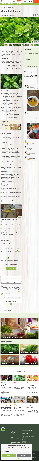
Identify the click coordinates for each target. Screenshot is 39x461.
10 (37, 79)
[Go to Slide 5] (19, 44)
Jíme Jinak (12, 258)
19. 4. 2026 (29, 86)
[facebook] (35, 15)
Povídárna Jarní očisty (31, 153)
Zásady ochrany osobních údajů (23, 458)
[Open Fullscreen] (37, 18)
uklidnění (9, 310)
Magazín (5, 7)
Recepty (2, 3)
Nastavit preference (23, 455)
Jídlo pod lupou (10, 7)
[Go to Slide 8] (32, 44)
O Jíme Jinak (13, 433)
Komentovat (19, 291)
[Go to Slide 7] (27, 44)
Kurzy (6, 3)
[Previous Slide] (1, 30)
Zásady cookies (9, 458)
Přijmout (8, 455)
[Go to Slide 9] (36, 44)
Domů (2, 7)
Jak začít (25, 3)
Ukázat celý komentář (33, 121)
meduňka (5, 310)
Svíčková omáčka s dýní (31, 87)
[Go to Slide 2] (6, 44)
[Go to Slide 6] (23, 44)
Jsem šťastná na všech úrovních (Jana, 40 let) (33, 71)
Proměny (12, 3)
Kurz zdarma (36, 1)
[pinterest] (37, 15)
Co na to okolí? (29, 148)
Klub (9, 3)
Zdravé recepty (13, 430)
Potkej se (20, 3)
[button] (19, 30)
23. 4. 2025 (8, 293)
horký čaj (9, 146)
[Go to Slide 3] (10, 44)
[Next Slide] (37, 30)
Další (25, 1)
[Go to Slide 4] (15, 44)
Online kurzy (13, 432)
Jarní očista (18, 1)
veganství (2, 310)
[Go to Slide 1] (2, 44)
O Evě (17, 3)
